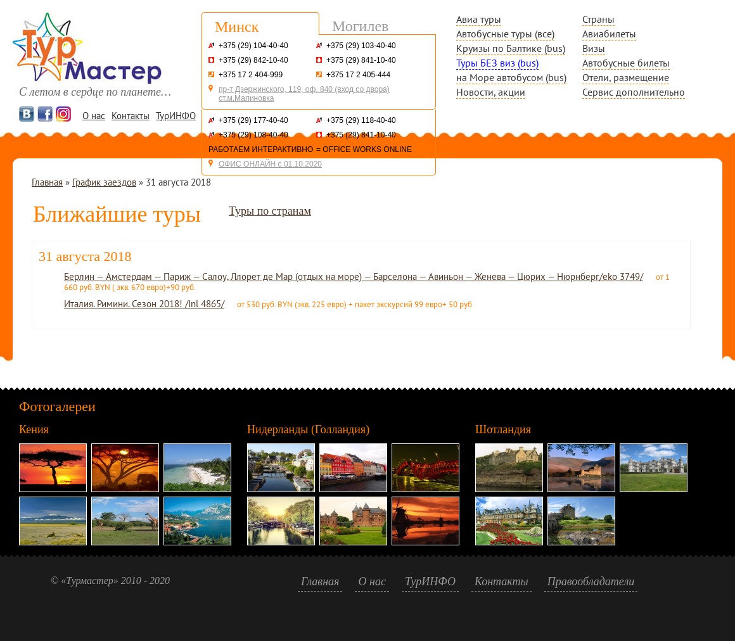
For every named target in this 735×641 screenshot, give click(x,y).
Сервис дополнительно (633, 92)
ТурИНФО (176, 116)
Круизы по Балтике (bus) (510, 48)
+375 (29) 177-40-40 (253, 120)
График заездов (104, 182)
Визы (593, 48)
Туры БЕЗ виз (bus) (497, 62)
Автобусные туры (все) (505, 33)
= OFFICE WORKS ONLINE (364, 149)
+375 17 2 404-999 (251, 74)
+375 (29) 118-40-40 (361, 120)
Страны (598, 19)
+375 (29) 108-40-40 (253, 134)
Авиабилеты (609, 33)
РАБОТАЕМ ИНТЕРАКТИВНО (260, 149)
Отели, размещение (625, 77)
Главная (47, 182)
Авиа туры (478, 19)
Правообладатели (591, 581)
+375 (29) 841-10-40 (361, 60)
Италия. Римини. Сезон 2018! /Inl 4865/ (144, 304)
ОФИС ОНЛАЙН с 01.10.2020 (270, 164)
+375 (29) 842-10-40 (253, 60)
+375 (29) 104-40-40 (253, 45)
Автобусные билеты (626, 62)
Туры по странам (270, 211)
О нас (93, 116)
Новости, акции (490, 92)
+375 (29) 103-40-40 (361, 45)
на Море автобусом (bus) (511, 77)
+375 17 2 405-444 (358, 74)
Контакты (131, 116)
